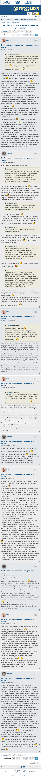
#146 (2, 478)
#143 (2, 320)
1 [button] (19, 35)
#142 (2, 162)
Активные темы (15, 22)
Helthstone (10, 54)
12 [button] (27, 35)
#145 (2, 445)
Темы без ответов (5, 22)
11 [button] (24, 35)
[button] (13, 35)
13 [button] (30, 35)
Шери (7, 40)
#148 (2, 623)
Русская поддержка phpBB (20, 773)
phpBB (16, 771)
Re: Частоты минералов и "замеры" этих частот (21, 26)
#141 (2, 49)
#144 (2, 387)
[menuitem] (6, 16)
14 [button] (33, 35)
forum (25, 770)
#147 (2, 575)
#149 (2, 682)
